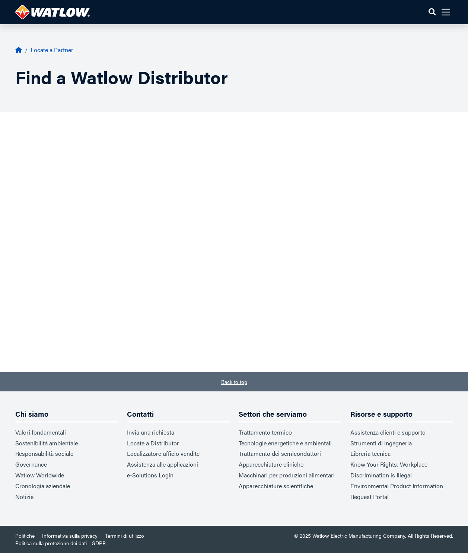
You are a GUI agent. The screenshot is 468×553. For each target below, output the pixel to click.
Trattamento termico (265, 432)
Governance (31, 464)
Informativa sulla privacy (70, 535)
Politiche (25, 535)
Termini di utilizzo (124, 535)
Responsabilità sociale (44, 453)
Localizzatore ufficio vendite (163, 453)
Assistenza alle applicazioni (162, 464)
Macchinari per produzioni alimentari (287, 475)
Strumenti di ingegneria (381, 443)
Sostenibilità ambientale (46, 443)
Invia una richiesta (150, 432)
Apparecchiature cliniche (271, 464)
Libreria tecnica (370, 453)
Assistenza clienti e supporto (388, 432)
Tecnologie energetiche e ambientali (285, 443)
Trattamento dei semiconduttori (280, 453)
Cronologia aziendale (42, 486)
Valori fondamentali (40, 432)
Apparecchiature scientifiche (276, 486)
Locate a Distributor (153, 443)
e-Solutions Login (150, 475)
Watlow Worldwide (39, 475)
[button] (432, 12)
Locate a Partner (52, 49)
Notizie (24, 496)
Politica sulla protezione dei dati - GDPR (60, 543)
